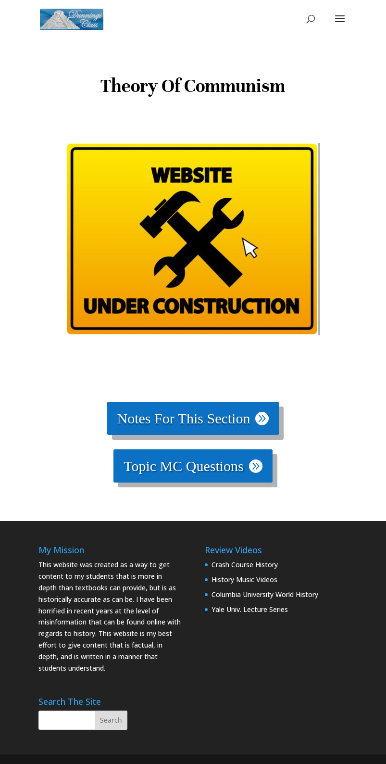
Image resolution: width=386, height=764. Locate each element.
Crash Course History (245, 564)
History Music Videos (244, 579)
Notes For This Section (183, 418)
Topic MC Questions (184, 466)
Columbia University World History (265, 594)
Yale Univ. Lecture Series (250, 609)
